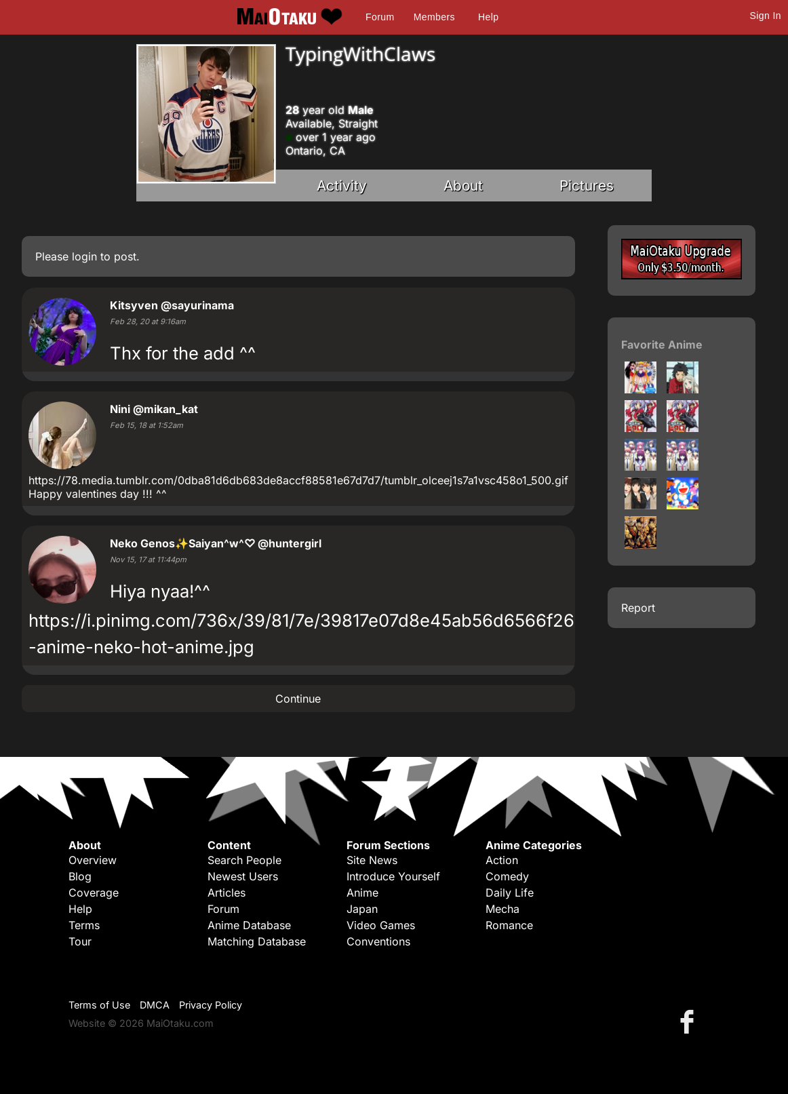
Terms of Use (99, 1005)
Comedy (507, 876)
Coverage (93, 892)
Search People (244, 860)
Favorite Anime (662, 344)
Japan (362, 909)
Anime (362, 892)
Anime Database (249, 925)
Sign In (765, 15)
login (84, 256)
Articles (226, 892)
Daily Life (510, 892)
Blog (80, 876)
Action (502, 860)
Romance (509, 925)
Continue (298, 698)
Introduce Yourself (393, 876)
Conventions (378, 941)
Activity (342, 185)
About (463, 185)
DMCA (155, 1005)
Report (638, 607)
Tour (80, 941)
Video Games (381, 925)
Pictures (586, 185)
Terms (84, 925)
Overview (92, 860)
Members (434, 17)
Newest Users (243, 876)
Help (488, 17)
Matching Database (257, 941)
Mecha (502, 909)
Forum (380, 17)
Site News (372, 860)
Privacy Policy (210, 1005)
